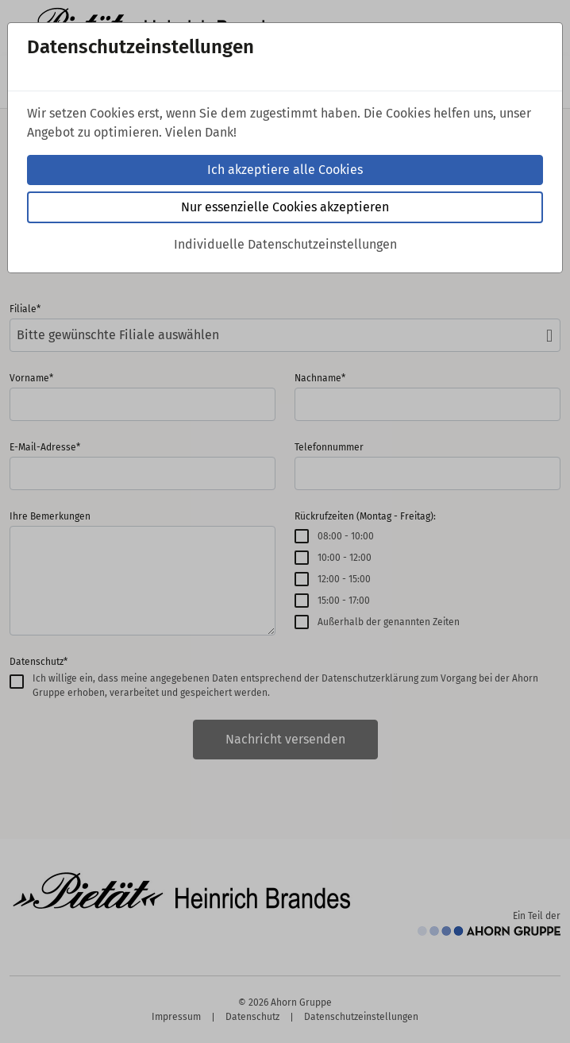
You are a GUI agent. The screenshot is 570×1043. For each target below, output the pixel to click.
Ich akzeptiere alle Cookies (285, 169)
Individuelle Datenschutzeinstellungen (285, 244)
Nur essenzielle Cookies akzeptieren (285, 206)
